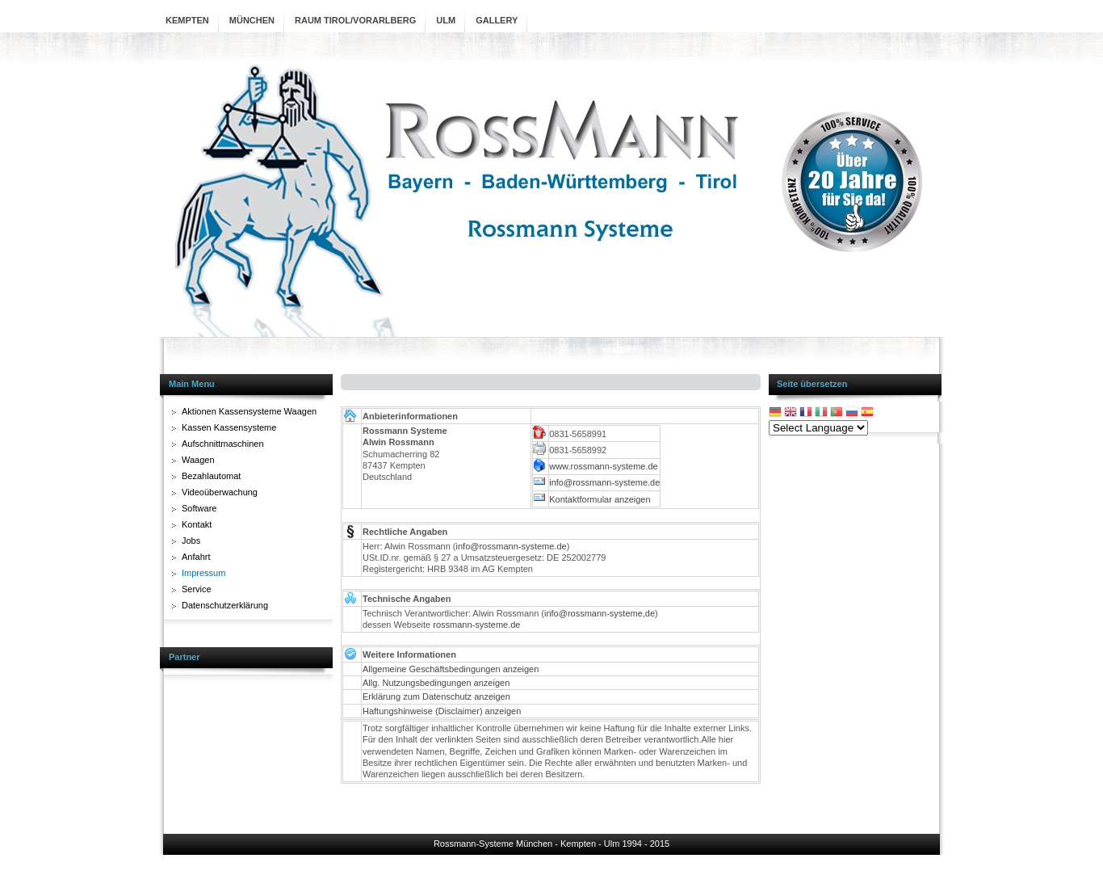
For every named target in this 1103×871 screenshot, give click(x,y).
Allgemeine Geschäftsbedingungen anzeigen (451, 669)
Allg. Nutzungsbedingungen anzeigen (436, 683)
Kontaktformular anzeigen (599, 499)
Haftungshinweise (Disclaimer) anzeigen (442, 711)
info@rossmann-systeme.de (604, 482)
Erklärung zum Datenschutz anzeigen (436, 696)
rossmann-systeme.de (476, 624)
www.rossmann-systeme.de (603, 466)
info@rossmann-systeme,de (599, 613)
